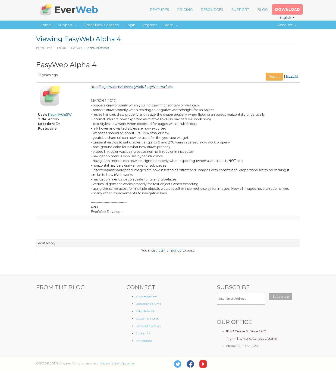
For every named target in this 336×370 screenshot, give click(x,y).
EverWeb (76, 48)
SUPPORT (240, 9)
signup (176, 250)
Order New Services (101, 25)
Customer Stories (147, 318)
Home (45, 25)
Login (130, 25)
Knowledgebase (146, 296)
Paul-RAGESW (60, 114)
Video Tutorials (145, 311)
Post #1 (292, 76)
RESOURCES (212, 9)
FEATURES (159, 9)
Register (149, 25)
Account (287, 25)
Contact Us (143, 333)
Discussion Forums (148, 303)
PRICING (185, 9)
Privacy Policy (109, 363)
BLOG (262, 9)
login (162, 250)
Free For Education (148, 326)
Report (274, 77)
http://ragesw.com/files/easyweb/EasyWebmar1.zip (132, 87)
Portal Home (44, 48)
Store (170, 25)
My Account (144, 340)
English (286, 18)
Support (67, 25)
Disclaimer (128, 363)
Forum (61, 48)
